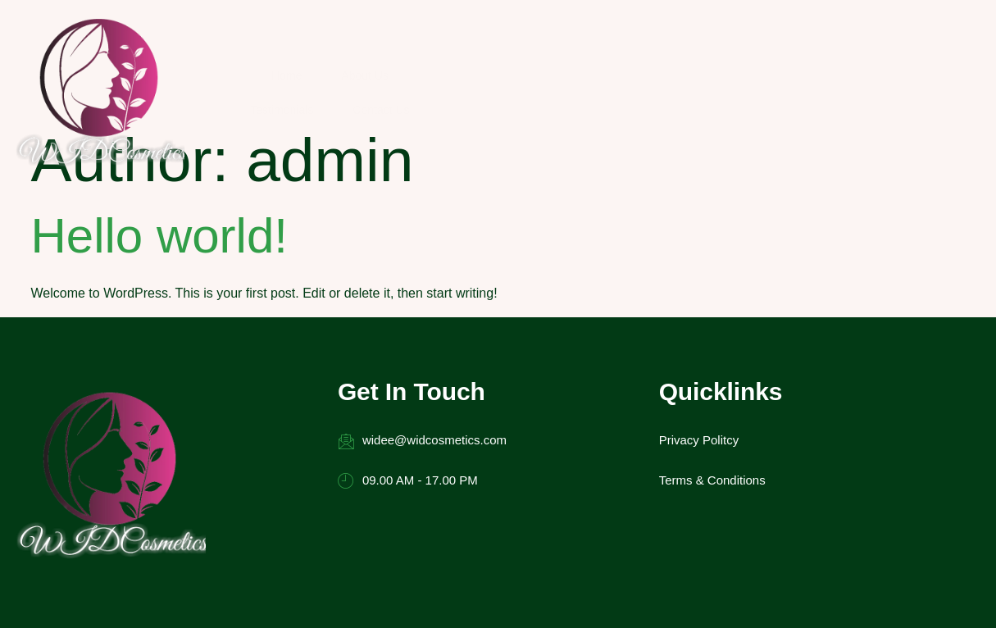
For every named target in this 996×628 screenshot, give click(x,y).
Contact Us (699, 43)
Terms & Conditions (540, 378)
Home (398, 43)
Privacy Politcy (527, 338)
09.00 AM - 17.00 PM (339, 379)
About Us (486, 43)
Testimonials (590, 43)
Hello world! (159, 113)
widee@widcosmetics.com (353, 338)
